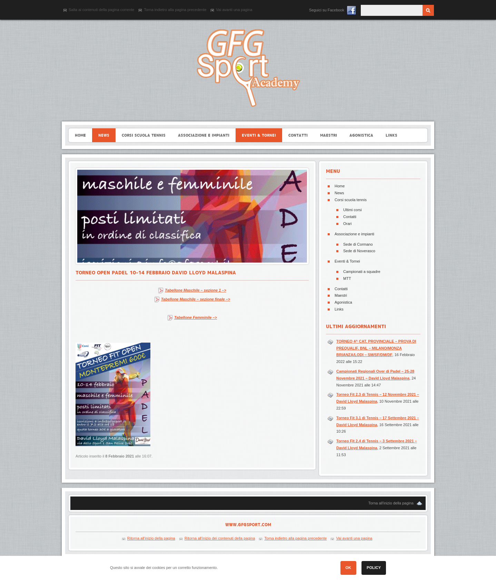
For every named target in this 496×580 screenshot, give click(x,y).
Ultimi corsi (352, 210)
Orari (347, 224)
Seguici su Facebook (326, 10)
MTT (347, 278)
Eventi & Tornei (347, 261)
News (339, 193)
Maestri (341, 295)
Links (339, 309)
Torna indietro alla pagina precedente (175, 10)
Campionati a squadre (361, 271)
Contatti (349, 217)
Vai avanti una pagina (234, 10)
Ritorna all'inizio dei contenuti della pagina (220, 538)
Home (340, 186)
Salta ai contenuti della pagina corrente (101, 10)
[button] (441, 570)
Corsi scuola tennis (351, 200)
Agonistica (343, 302)
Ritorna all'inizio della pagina (151, 538)
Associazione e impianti (354, 234)
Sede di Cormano (358, 244)
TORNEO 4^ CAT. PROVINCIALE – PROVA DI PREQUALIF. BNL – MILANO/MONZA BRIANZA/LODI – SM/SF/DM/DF (376, 348)
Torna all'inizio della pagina (391, 503)
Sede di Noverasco (359, 251)
